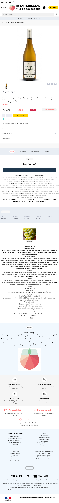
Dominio (47, 151)
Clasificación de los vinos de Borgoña (44, 451)
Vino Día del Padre (15, 461)
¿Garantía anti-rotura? (29, 133)
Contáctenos (29, 468)
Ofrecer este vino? (29, 138)
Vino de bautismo (15, 457)
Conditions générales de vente (44, 443)
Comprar (20, 115)
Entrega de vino (15, 451)
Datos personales (44, 445)
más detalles (5, 104)
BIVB (31, 318)
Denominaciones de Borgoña (44, 457)
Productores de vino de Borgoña (44, 459)
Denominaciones (35, 151)
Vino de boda (15, 455)
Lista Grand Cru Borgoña (44, 453)
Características (22, 151)
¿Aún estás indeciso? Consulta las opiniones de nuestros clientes (30, 424)
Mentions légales (44, 441)
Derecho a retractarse (44, 439)
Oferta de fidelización (44, 436)
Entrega (29, 129)
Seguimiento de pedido (44, 437)
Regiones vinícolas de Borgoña (44, 455)
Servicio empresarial (15, 453)
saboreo (12, 151)
